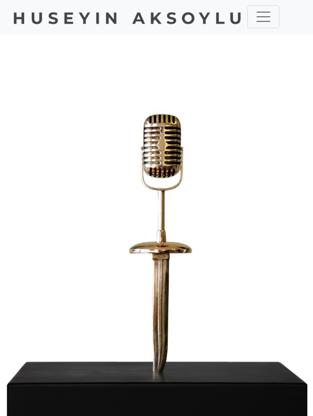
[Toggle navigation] (263, 16)
